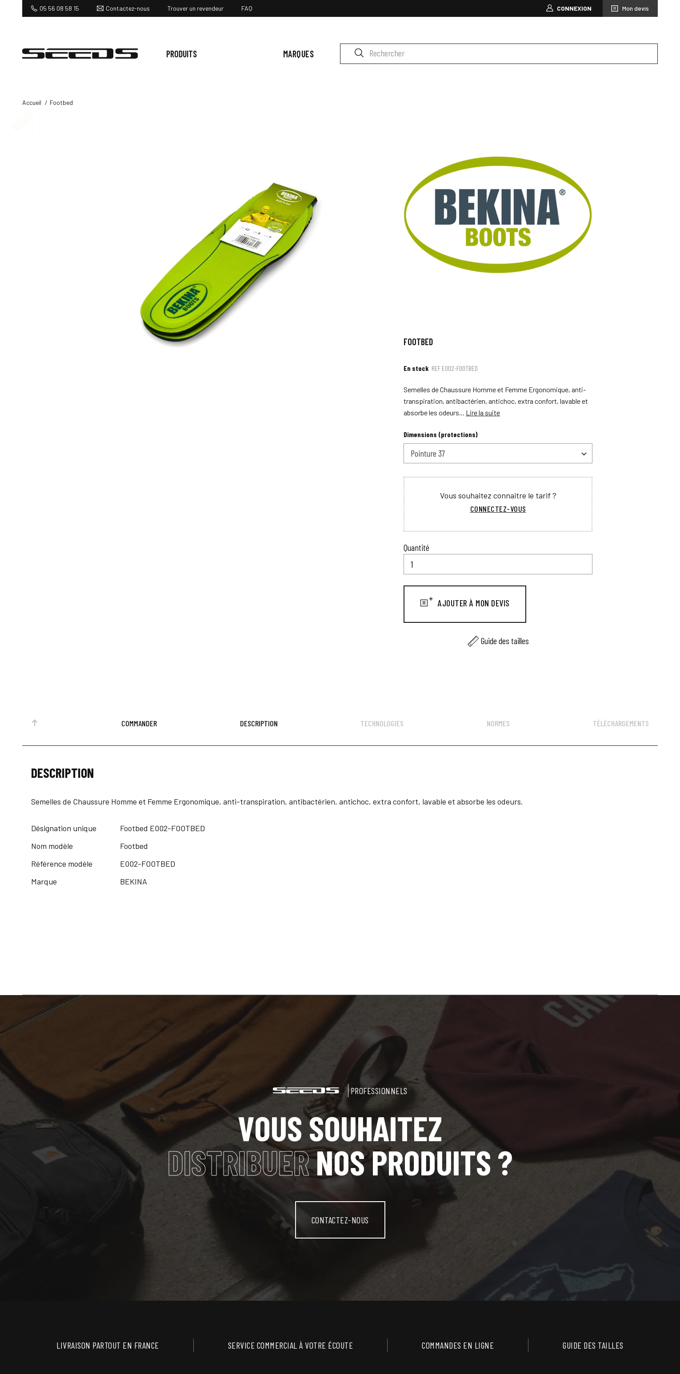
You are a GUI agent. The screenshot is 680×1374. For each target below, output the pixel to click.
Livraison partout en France (107, 1345)
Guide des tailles (505, 640)
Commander (139, 723)
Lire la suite (483, 412)
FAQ (246, 8)
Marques (298, 53)
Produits (181, 53)
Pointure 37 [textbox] (428, 453)
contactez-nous (340, 1220)
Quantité (416, 547)
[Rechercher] (499, 54)
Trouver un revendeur (196, 8)
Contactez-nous (128, 8)
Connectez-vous (498, 509)
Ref (436, 368)
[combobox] (498, 453)
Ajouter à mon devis (473, 602)
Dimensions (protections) (441, 434)
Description (259, 723)
